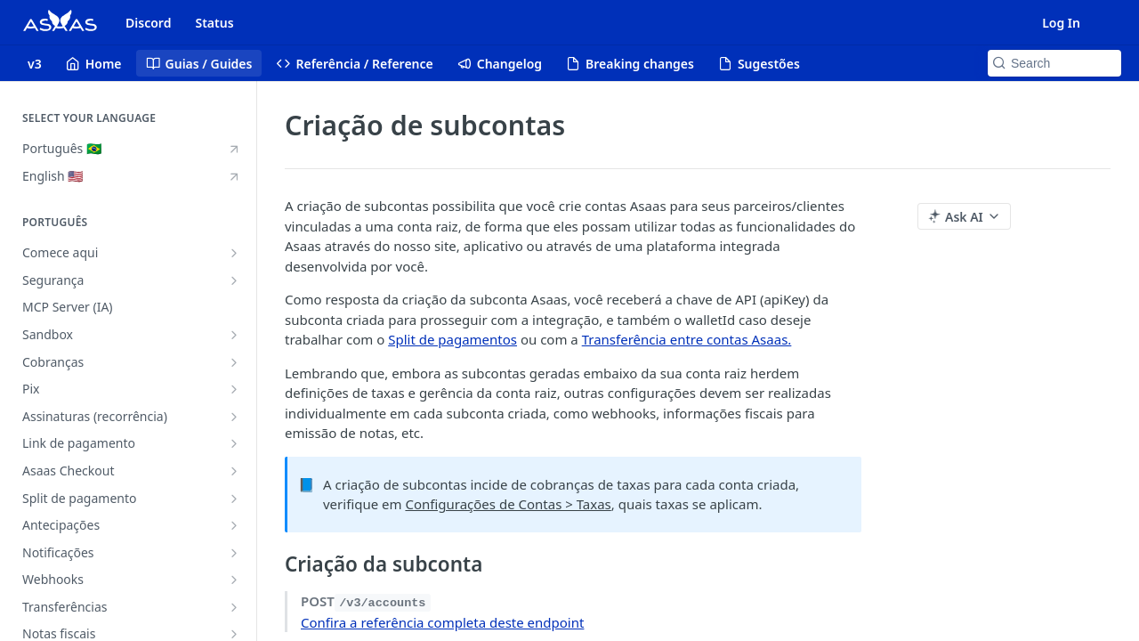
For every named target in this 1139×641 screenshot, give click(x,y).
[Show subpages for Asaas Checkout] (234, 471)
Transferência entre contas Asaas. (687, 339)
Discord (148, 22)
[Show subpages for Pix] (234, 389)
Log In (1061, 22)
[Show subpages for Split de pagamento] (234, 498)
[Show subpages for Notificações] (234, 553)
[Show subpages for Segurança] (234, 280)
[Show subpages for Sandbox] (234, 335)
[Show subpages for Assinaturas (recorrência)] (234, 417)
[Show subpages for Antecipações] (234, 525)
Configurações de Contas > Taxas (507, 504)
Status (214, 22)
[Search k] (1054, 63)
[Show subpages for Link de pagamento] (234, 443)
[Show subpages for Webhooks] (234, 579)
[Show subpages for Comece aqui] (234, 253)
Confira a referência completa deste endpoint (442, 622)
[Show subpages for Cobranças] (234, 362)
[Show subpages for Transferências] (234, 607)
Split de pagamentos (452, 339)
